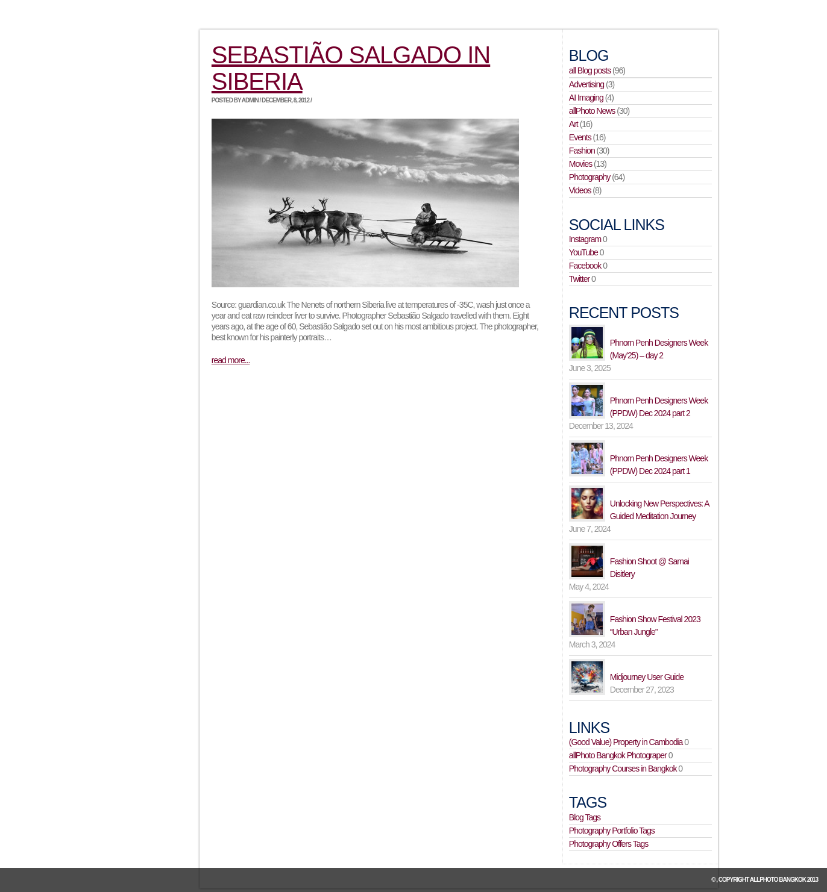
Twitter (579, 279)
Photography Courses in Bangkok (623, 768)
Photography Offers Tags (608, 844)
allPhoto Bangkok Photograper (618, 755)
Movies (580, 164)
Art (573, 124)
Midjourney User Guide (647, 677)
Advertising (586, 84)
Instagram (585, 239)
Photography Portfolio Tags (612, 830)
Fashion (582, 150)
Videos (580, 190)
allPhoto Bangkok (778, 879)
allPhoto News (592, 111)
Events (580, 137)
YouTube (583, 252)
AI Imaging (586, 97)
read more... (231, 360)
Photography (589, 177)
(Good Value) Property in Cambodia (626, 742)
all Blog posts (590, 70)
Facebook (585, 265)
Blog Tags (584, 817)
